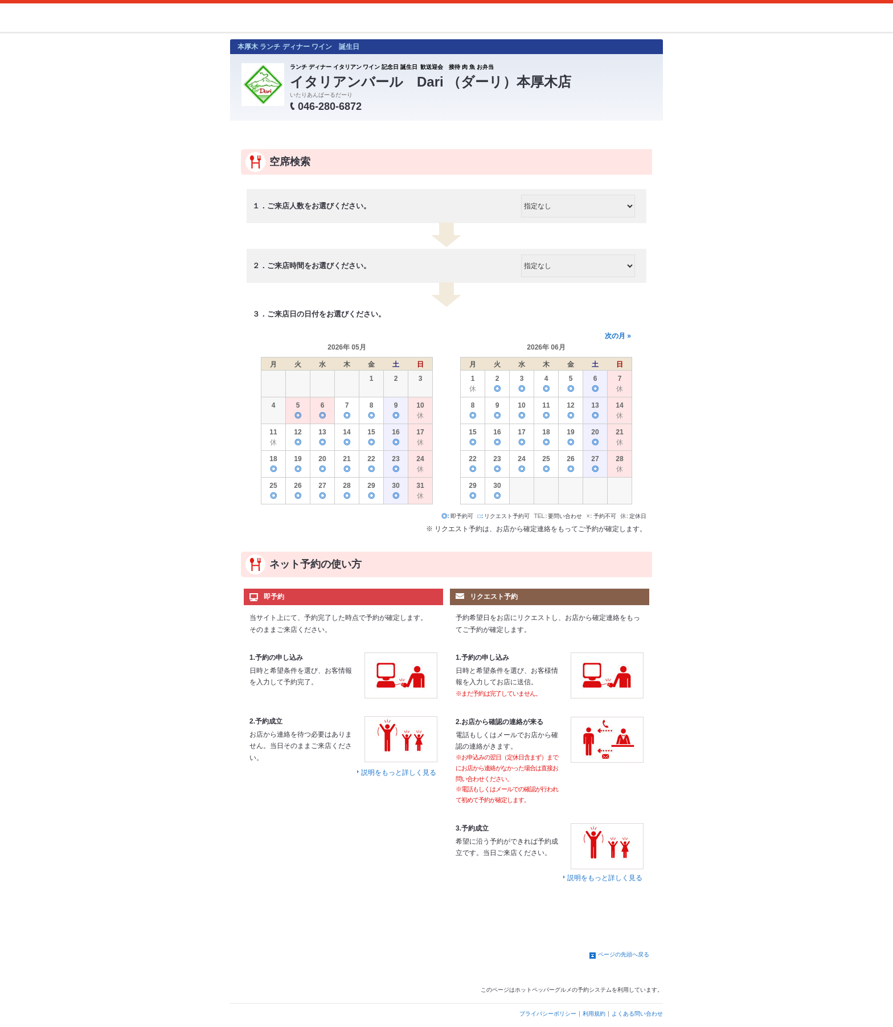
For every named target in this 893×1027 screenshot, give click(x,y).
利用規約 (594, 1013)
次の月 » (618, 336)
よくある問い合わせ (637, 1013)
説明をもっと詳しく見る (398, 773)
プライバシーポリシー (547, 1013)
